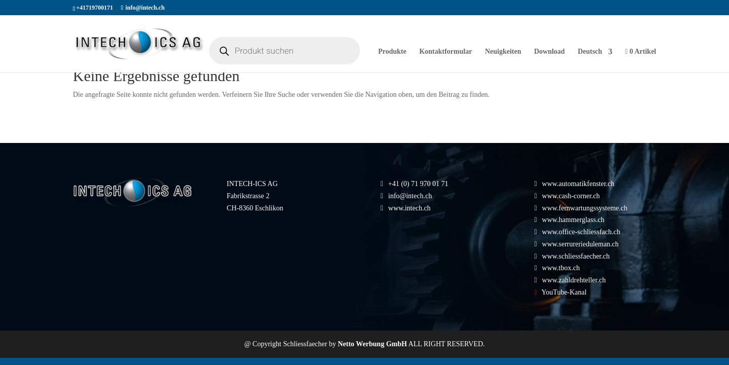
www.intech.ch (406, 208)
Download (549, 51)
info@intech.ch (410, 196)
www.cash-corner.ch (571, 196)
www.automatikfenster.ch (578, 184)
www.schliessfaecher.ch (576, 256)
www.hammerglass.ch (573, 220)
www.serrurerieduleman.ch (580, 244)
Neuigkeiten (503, 51)
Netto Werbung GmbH (372, 344)
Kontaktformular (445, 51)
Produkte (392, 51)
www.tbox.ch (561, 268)
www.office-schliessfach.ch (581, 232)
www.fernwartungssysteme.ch (585, 208)
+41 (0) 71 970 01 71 (418, 184)
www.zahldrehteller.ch (574, 280)
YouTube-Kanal (564, 292)
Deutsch (590, 51)
